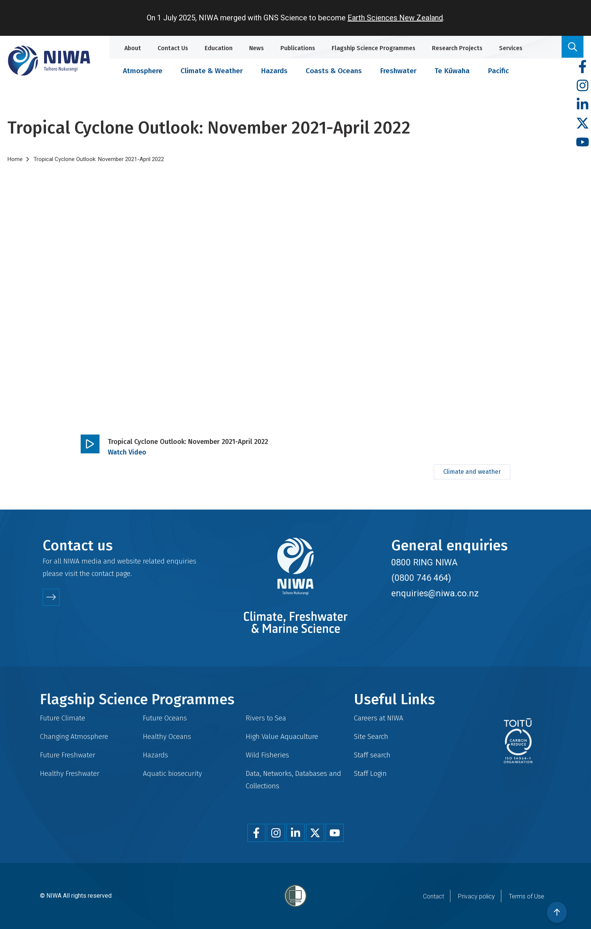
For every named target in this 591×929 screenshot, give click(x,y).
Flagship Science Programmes (373, 48)
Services (510, 48)
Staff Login (370, 773)
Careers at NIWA (378, 718)
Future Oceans (165, 718)
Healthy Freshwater (70, 773)
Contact (433, 896)
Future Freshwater (67, 755)
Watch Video (127, 452)
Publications (297, 48)
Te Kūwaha (452, 70)
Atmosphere (142, 70)
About (132, 48)
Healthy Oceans (167, 736)
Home (15, 159)
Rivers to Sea (266, 718)
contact (103, 573)
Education (219, 48)
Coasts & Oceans (334, 70)
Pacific (498, 70)
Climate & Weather (212, 70)
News (256, 48)
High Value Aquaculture (282, 736)
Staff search (372, 755)
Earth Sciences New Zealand (395, 17)
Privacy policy (476, 896)
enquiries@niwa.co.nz (435, 593)
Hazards (274, 70)
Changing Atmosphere (74, 736)
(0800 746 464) (421, 578)
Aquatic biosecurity (172, 773)
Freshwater (398, 70)
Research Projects (457, 48)
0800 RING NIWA (424, 562)
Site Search (371, 736)
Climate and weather (472, 471)
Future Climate (62, 718)
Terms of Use (526, 896)
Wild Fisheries (267, 755)
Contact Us (173, 48)
